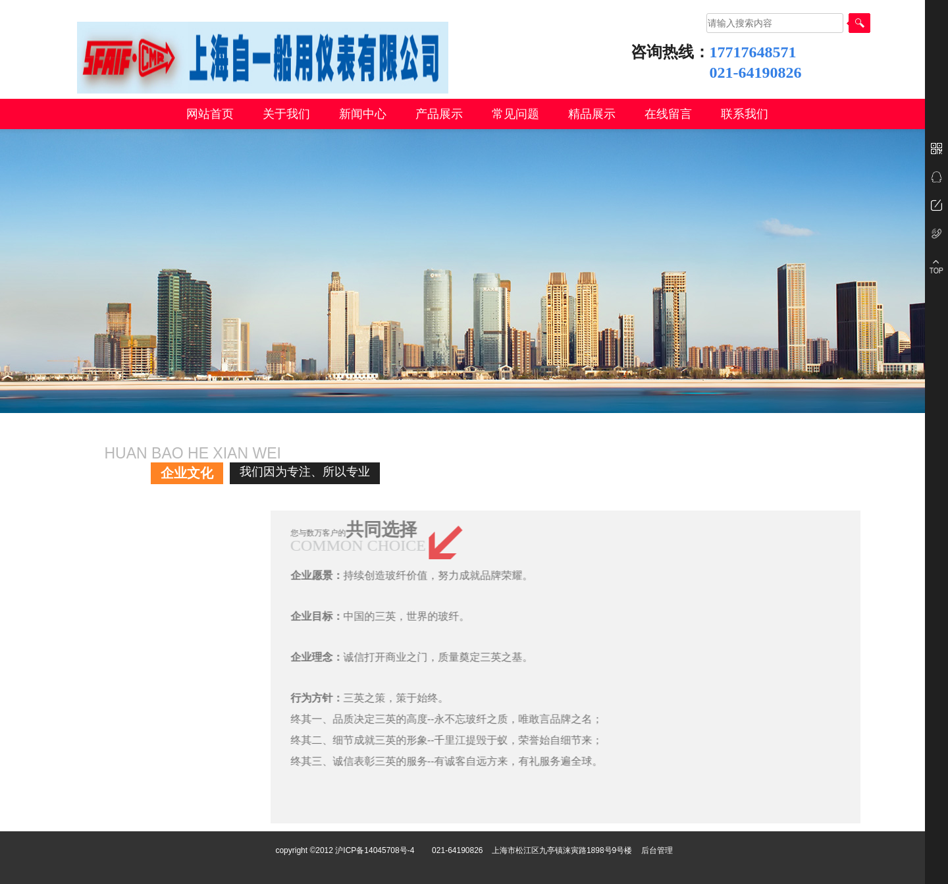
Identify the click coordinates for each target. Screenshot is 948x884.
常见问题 (515, 114)
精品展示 (592, 114)
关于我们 (286, 114)
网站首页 (210, 114)
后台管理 (657, 850)
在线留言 (668, 114)
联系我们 (744, 114)
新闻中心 (362, 114)
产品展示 (439, 114)
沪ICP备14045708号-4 (374, 850)
